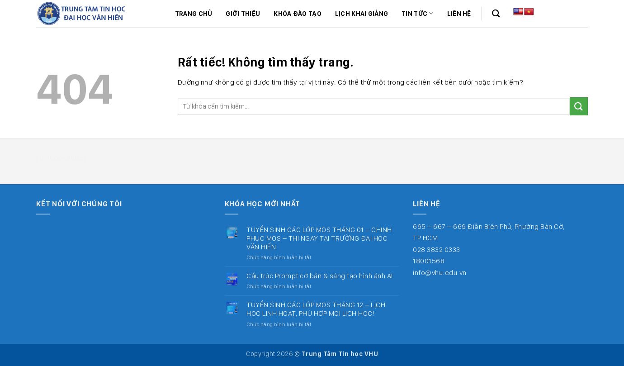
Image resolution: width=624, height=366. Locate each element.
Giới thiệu (243, 13)
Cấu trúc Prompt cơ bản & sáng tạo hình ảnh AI (319, 275)
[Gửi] (579, 106)
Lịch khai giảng (361, 13)
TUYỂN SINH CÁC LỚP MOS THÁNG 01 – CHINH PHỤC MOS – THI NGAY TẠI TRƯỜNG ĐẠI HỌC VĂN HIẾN (319, 238)
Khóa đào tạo (297, 13)
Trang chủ (194, 13)
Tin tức (418, 13)
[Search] (496, 14)
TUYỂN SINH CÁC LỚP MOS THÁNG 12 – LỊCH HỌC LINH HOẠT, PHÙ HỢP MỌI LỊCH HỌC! (315, 309)
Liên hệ (459, 13)
